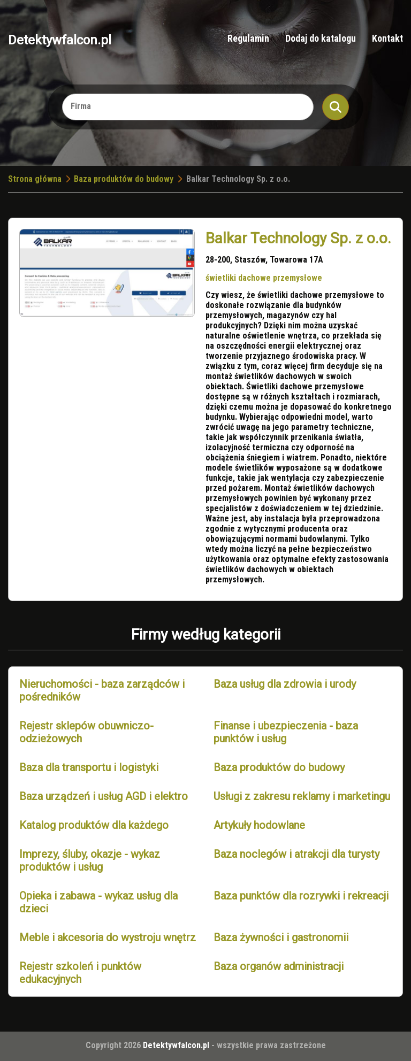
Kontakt (387, 38)
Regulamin (248, 38)
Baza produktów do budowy (123, 179)
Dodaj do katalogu (320, 38)
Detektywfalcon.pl (59, 40)
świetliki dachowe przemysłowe (264, 278)
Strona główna (35, 179)
